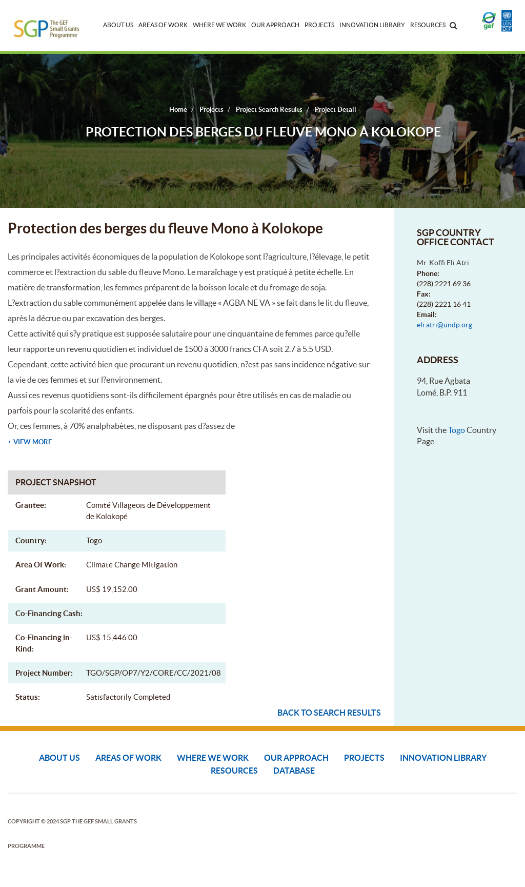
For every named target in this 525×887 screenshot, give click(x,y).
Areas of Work (163, 25)
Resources (428, 25)
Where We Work (219, 25)
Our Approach (275, 25)
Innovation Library (372, 25)
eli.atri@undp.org (444, 325)
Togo (456, 430)
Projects (319, 25)
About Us (118, 25)
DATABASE (294, 770)
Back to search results (329, 712)
